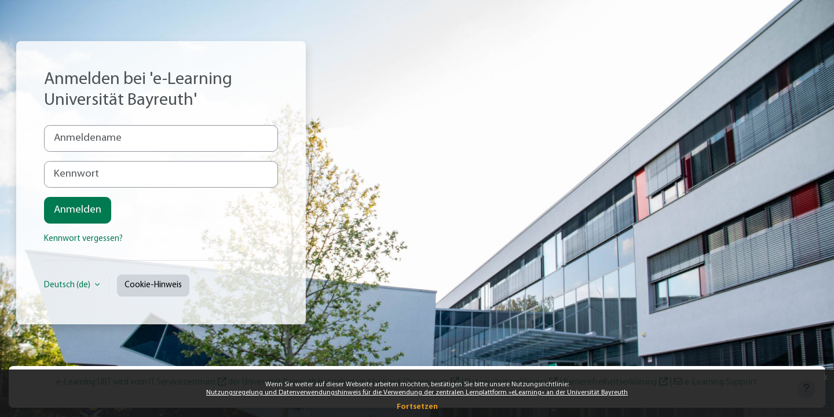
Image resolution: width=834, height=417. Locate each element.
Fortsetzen (417, 407)
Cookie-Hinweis (153, 285)
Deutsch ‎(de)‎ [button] (68, 285)
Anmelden (77, 209)
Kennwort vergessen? (83, 239)
